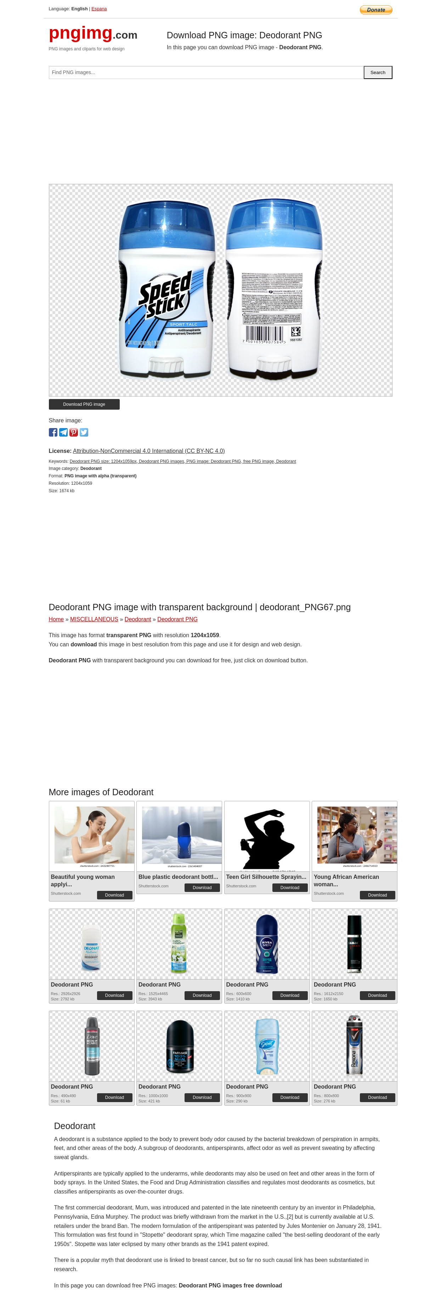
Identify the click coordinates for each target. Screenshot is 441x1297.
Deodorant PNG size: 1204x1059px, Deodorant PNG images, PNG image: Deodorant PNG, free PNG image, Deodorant (183, 461)
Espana (99, 8)
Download (114, 895)
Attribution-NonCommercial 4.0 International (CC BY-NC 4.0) (149, 451)
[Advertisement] (220, 134)
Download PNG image (84, 404)
